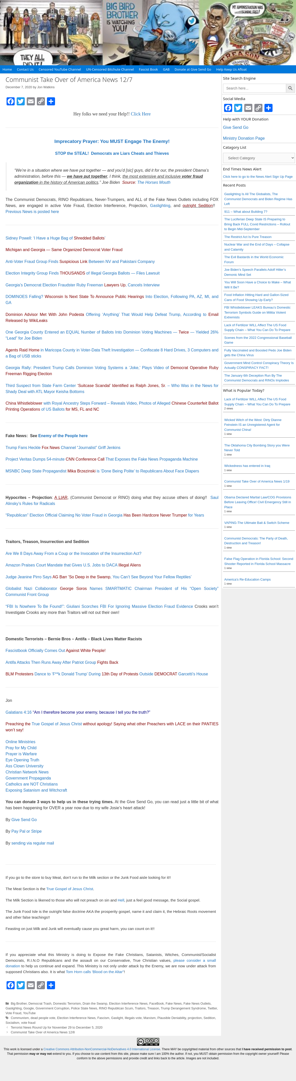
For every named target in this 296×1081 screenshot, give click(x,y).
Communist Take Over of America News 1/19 (256, 481)
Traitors (140, 1008)
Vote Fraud (13, 1013)
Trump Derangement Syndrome (183, 1008)
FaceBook (156, 1003)
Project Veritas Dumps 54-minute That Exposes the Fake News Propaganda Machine (102, 459)
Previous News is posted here (32, 211)
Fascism (103, 1018)
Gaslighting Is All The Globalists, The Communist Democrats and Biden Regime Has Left (258, 199)
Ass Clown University (24, 766)
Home (7, 69)
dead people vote (43, 1018)
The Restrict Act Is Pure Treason (248, 237)
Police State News (84, 1008)
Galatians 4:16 (19, 712)
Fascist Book (148, 69)
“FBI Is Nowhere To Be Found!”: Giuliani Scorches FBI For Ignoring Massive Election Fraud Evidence (99, 606)
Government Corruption (52, 1008)
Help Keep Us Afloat (231, 69)
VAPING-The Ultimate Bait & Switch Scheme (256, 523)
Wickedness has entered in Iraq (247, 466)
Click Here (141, 113)
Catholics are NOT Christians (32, 784)
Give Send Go (24, 820)
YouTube (29, 1013)
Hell (121, 900)
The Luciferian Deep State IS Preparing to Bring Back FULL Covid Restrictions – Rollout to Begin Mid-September (257, 224)
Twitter (212, 1008)
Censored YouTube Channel (60, 69)
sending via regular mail (32, 843)
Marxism (150, 1018)
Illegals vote (133, 1018)
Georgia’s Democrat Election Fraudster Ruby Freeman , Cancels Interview (83, 285)
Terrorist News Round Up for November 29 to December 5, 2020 (57, 1027)
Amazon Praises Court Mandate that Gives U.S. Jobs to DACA (73, 565)
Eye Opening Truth (22, 760)
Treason (153, 1008)
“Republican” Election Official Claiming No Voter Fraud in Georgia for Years (105, 515)
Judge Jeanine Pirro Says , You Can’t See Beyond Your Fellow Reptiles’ (99, 577)
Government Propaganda (28, 778)
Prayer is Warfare (21, 754)
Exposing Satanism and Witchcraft (36, 790)
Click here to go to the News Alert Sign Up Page (258, 176)
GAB (166, 69)
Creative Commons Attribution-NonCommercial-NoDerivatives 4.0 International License (101, 1049)
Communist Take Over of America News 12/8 (43, 1032)
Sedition (209, 1018)
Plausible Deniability (171, 1018)
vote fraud (28, 1023)
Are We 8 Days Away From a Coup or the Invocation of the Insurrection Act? (73, 553)
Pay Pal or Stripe (26, 831)
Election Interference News (128, 1003)
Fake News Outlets (197, 1003)
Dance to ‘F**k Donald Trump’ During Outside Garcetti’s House (107, 674)
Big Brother (19, 1003)
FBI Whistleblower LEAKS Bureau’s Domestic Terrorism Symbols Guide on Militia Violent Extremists (257, 312)
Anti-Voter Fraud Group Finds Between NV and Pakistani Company (80, 261)
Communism (20, 1018)
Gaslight (117, 1018)
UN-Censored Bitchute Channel (110, 69)
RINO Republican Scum (116, 1008)
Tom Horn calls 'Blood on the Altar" (95, 972)
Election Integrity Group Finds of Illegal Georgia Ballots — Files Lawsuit (83, 273)
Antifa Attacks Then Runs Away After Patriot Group (62, 662)
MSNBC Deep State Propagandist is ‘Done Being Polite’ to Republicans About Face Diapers (102, 471)
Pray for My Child (21, 748)
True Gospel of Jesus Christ (57, 724)
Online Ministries (20, 742)
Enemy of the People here (63, 436)
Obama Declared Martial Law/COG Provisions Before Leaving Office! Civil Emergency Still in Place (257, 502)
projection (195, 1018)
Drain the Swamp (95, 1003)
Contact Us (25, 69)
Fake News (174, 1003)
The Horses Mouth (154, 182)
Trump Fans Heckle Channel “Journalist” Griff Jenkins (63, 447)
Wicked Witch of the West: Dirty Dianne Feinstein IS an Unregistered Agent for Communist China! (253, 425)
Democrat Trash (40, 1003)
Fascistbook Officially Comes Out (55, 650)
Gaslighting (160, 205)
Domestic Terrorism (67, 1003)
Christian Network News (27, 772)
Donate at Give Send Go (193, 69)
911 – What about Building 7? (245, 212)
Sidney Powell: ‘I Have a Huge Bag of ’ (55, 238)
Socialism (12, 1023)
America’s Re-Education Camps (247, 579)
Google (28, 1008)
